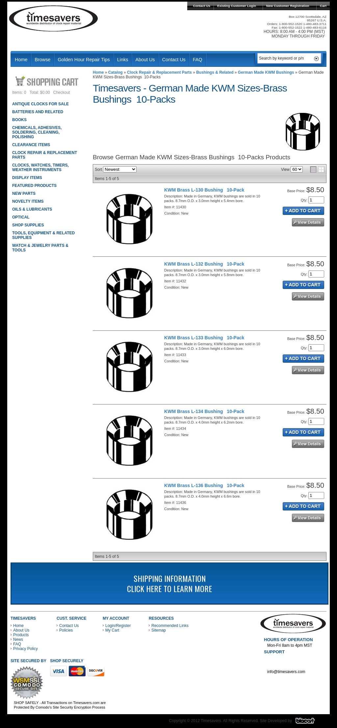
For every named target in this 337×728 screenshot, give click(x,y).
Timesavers (53, 18)
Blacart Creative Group (309, 722)
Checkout (61, 92)
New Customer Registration (287, 6)
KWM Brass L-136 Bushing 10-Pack (204, 485)
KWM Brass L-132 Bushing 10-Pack (204, 264)
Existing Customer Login (236, 6)
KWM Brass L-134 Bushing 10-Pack (204, 411)
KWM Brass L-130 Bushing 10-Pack (204, 190)
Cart (323, 6)
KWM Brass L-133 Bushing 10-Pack (204, 337)
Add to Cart (303, 211)
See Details (308, 222)
